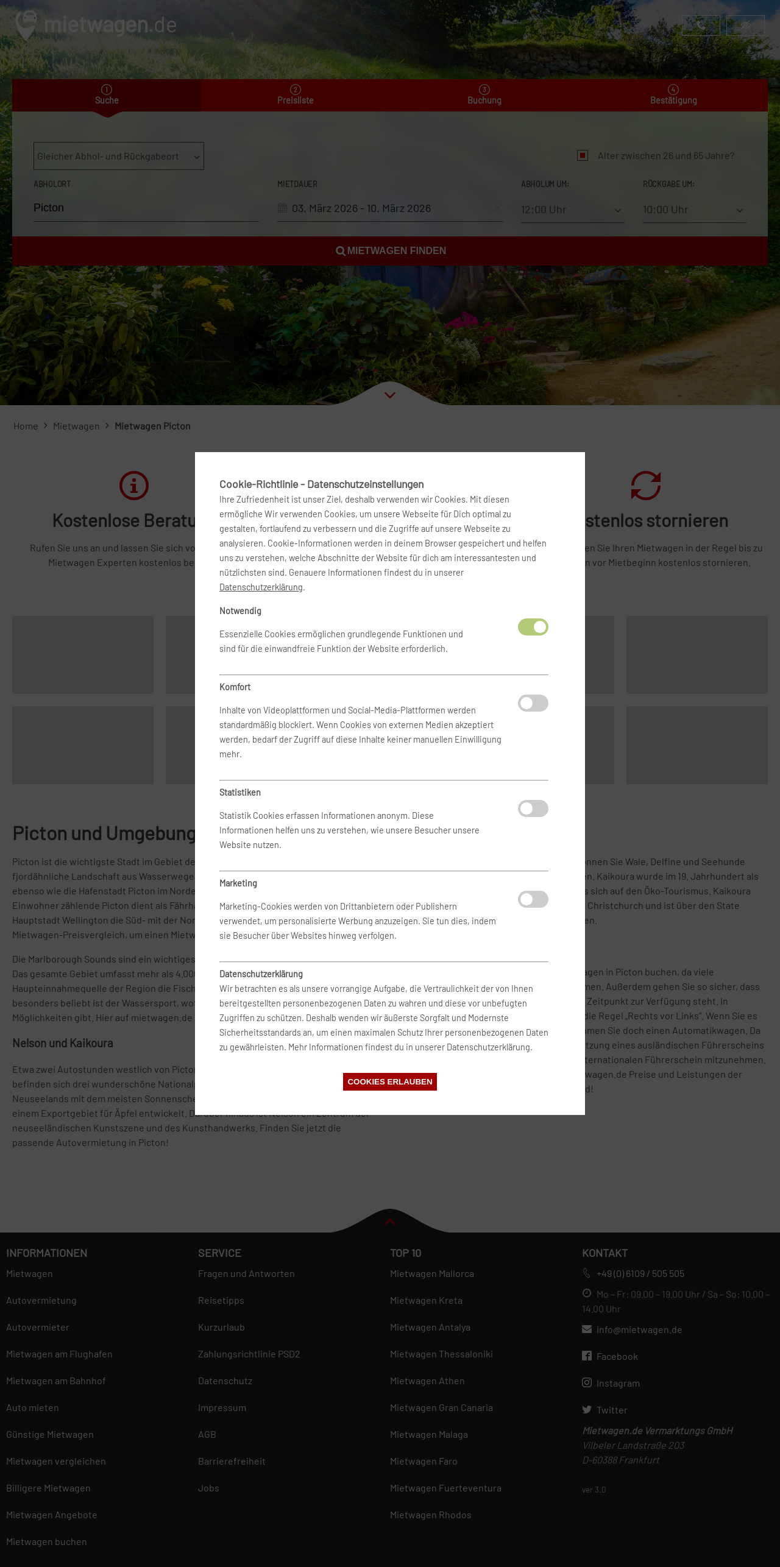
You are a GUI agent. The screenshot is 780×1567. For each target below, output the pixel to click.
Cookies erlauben (389, 1081)
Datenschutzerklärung (261, 587)
